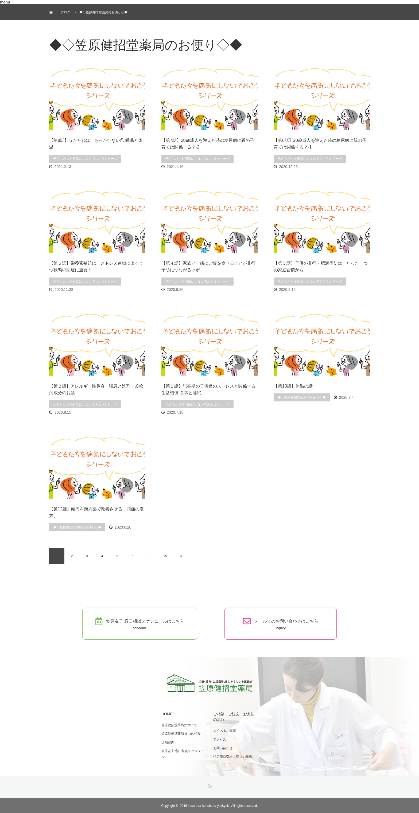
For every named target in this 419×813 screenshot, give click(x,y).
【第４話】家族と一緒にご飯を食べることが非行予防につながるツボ (208, 266)
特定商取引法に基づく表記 (232, 756)
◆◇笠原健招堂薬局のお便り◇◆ (302, 397)
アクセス (219, 739)
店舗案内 (167, 742)
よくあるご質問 (224, 730)
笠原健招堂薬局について (178, 725)
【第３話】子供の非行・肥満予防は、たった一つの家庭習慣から (321, 266)
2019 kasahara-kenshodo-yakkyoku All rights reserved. (219, 805)
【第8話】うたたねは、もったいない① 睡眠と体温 (95, 144)
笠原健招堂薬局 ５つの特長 (180, 733)
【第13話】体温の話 (293, 386)
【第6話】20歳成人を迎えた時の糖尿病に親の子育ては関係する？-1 (320, 144)
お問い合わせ (222, 747)
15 (165, 556)
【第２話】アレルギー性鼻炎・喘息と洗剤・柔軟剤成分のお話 (96, 389)
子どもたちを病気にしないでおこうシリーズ (85, 159)
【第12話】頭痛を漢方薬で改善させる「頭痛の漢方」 (96, 512)
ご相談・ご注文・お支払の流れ (235, 717)
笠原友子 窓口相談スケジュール (182, 753)
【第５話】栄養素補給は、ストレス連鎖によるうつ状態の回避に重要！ (96, 266)
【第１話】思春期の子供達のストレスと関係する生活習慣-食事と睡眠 (208, 389)
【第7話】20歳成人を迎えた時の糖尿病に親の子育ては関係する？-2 (207, 144)
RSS (209, 784)
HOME (166, 714)
